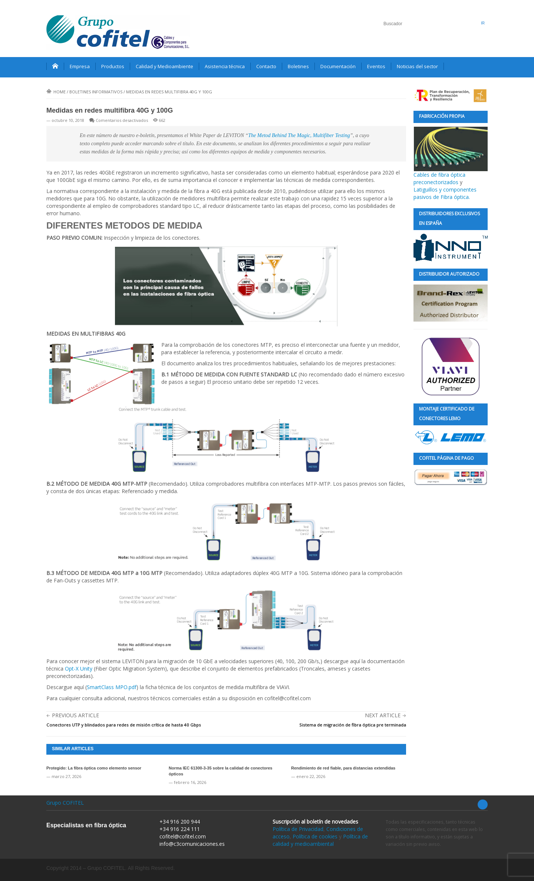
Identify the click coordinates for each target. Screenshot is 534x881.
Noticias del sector (417, 66)
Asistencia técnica (225, 66)
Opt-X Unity (78, 668)
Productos (112, 66)
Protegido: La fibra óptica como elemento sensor (93, 768)
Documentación (338, 66)
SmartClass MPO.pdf (111, 687)
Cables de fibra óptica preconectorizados (450, 156)
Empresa (80, 66)
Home (56, 91)
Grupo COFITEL (65, 802)
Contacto (266, 66)
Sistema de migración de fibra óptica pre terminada (352, 725)
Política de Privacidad (298, 828)
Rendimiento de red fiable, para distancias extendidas (343, 768)
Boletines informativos (95, 91)
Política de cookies (315, 836)
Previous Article (75, 715)
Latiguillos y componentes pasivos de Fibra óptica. (445, 193)
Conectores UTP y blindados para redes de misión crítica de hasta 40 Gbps (123, 725)
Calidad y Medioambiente (164, 66)
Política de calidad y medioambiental (320, 840)
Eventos (376, 66)
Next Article (382, 715)
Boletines (298, 66)
